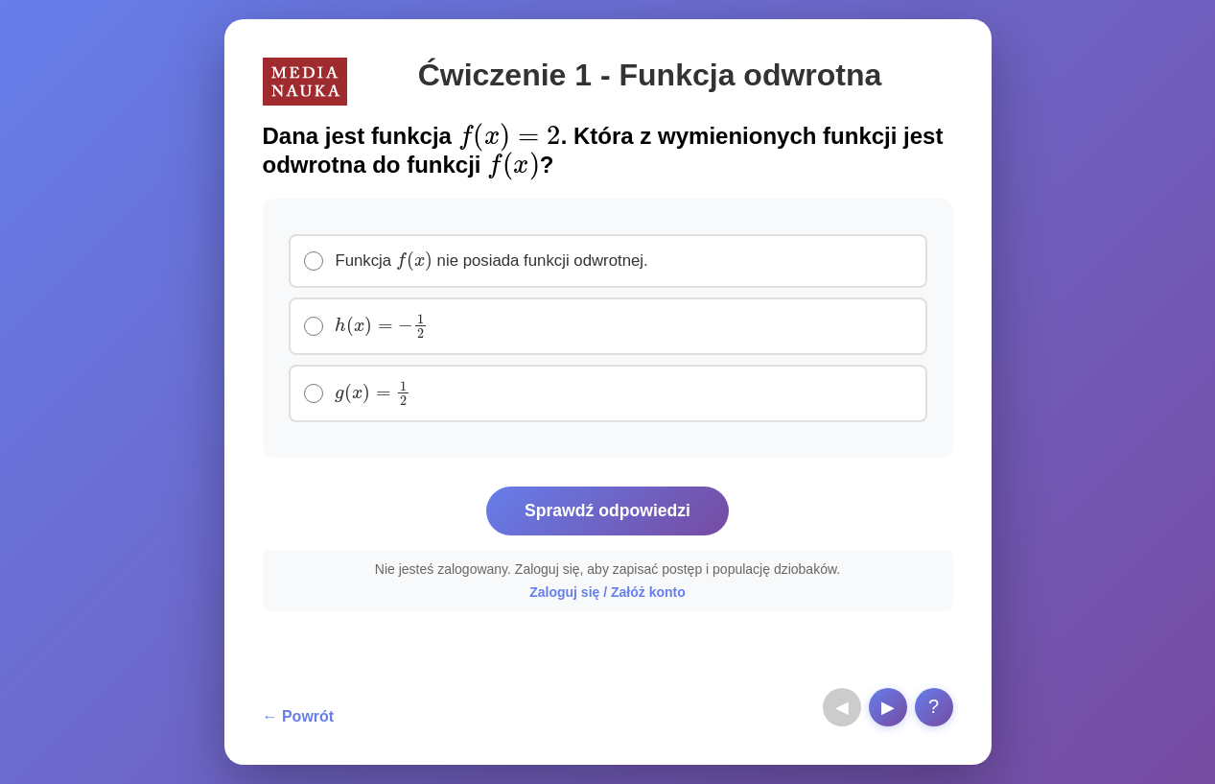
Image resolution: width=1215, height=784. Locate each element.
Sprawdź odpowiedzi (607, 510)
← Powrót (299, 716)
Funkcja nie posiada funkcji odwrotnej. (492, 259)
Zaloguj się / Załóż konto (607, 592)
